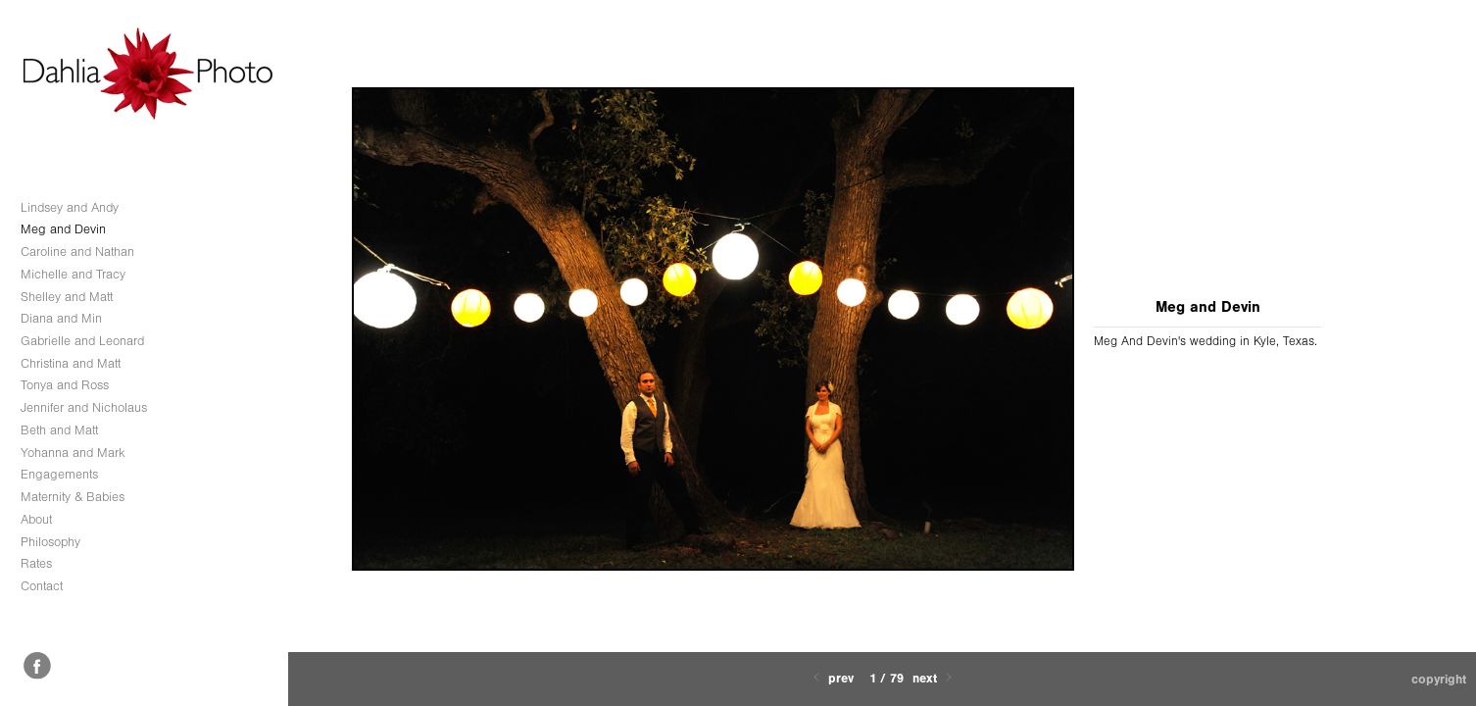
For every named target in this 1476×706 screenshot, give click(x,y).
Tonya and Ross (65, 385)
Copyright (1438, 679)
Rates (36, 563)
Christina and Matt (71, 363)
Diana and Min (61, 318)
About (36, 519)
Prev (832, 678)
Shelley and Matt (67, 296)
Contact (42, 586)
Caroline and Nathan (77, 251)
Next (934, 678)
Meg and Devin (63, 229)
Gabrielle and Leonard (82, 340)
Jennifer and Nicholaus (84, 407)
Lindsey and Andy (70, 207)
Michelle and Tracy (73, 274)
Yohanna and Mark (73, 452)
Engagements (59, 474)
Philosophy (50, 541)
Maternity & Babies (72, 496)
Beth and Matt (59, 430)
